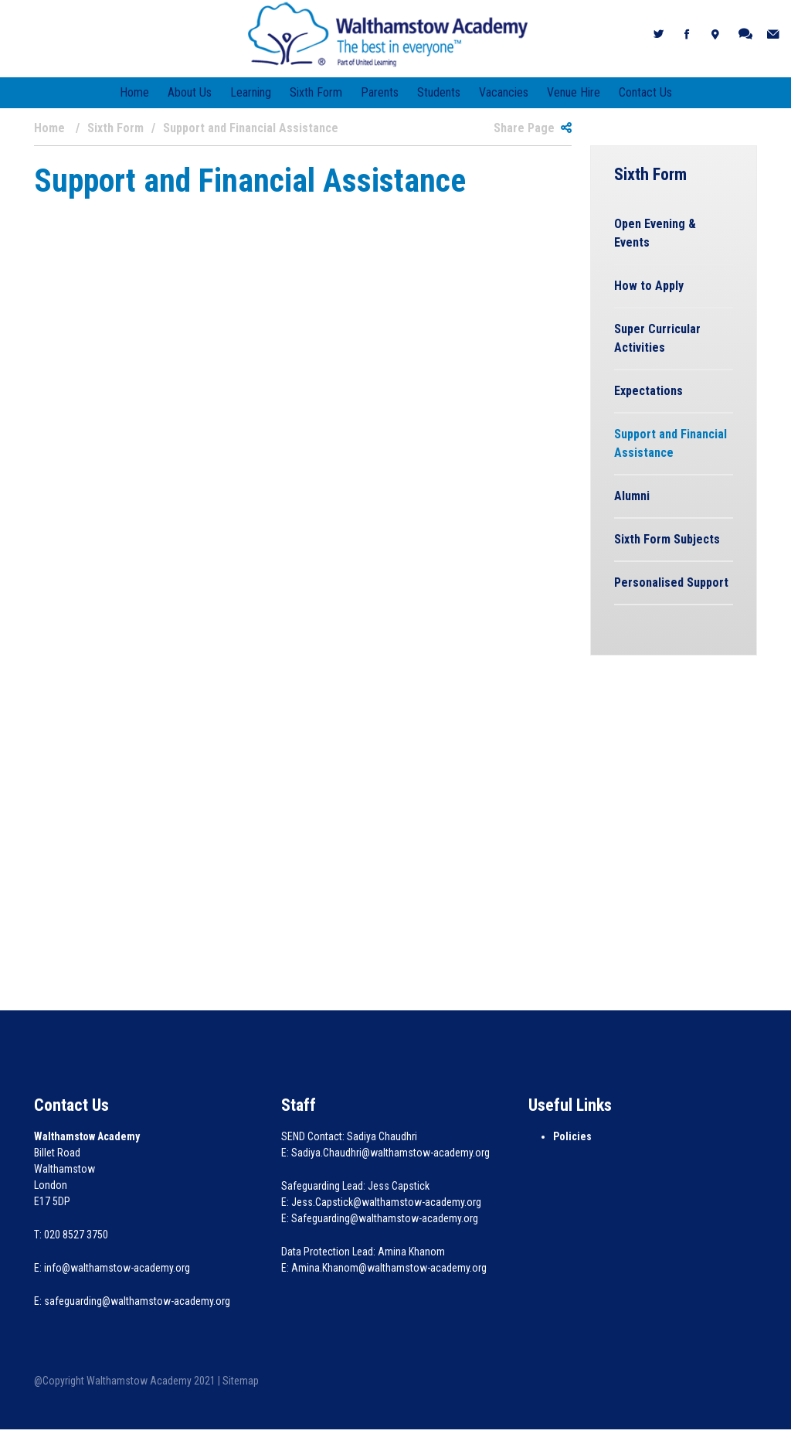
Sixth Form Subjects (667, 539)
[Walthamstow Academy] (388, 33)
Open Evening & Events (655, 233)
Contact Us (645, 92)
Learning (250, 92)
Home (134, 92)
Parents (380, 92)
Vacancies (503, 92)
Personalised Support (671, 582)
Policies (572, 1136)
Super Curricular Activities (657, 338)
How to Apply (649, 285)
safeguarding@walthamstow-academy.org (137, 1301)
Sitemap (240, 1380)
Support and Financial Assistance (670, 443)
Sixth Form (316, 92)
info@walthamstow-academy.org (117, 1268)
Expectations (648, 390)
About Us (190, 92)
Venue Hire (573, 92)
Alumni (632, 496)
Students (438, 92)
